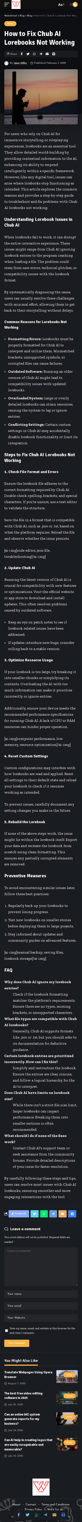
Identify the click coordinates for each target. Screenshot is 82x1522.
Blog (10, 23)
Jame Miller (20, 63)
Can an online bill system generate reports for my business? (22, 1419)
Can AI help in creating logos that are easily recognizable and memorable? (28, 1444)
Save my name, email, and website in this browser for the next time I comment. (42, 1330)
